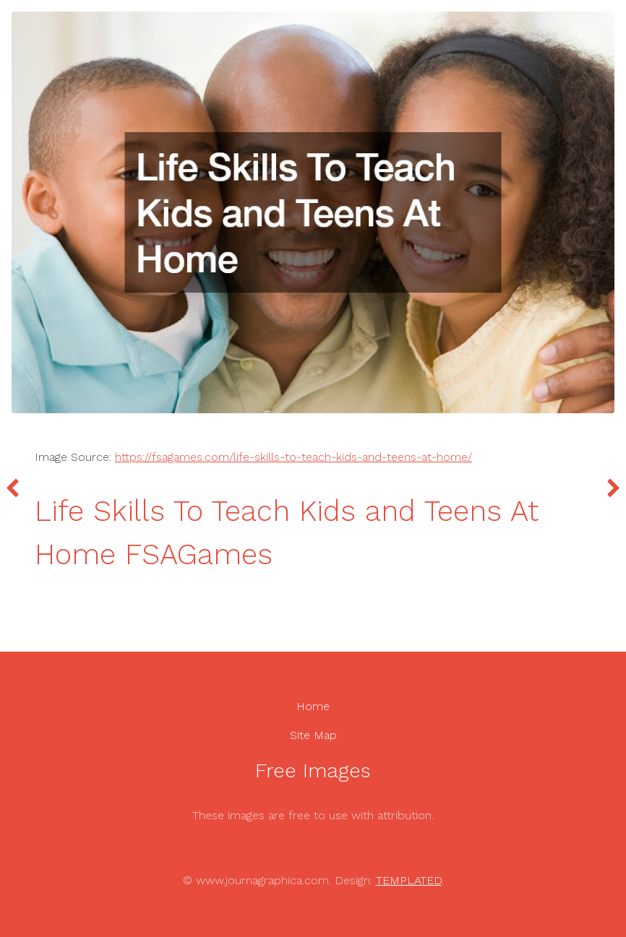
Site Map (313, 735)
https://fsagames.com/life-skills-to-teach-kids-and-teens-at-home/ (293, 457)
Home (313, 706)
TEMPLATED (409, 880)
